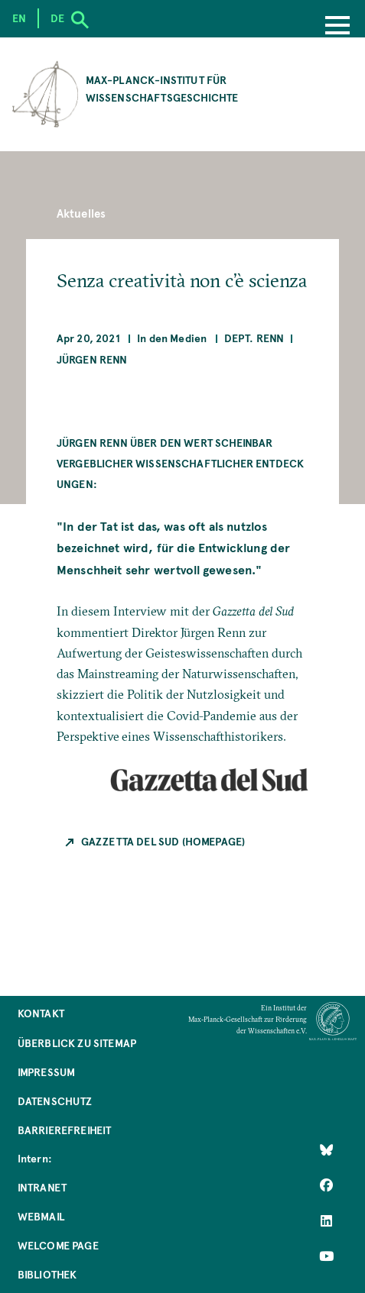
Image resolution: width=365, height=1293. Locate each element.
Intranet (42, 1187)
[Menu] (337, 26)
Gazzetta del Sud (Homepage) (163, 841)
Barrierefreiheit (65, 1130)
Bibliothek (47, 1274)
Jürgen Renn (92, 359)
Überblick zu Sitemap (77, 1043)
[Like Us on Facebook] (326, 1185)
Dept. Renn (254, 338)
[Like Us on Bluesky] (326, 1150)
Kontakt (41, 1013)
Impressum (46, 1072)
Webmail (41, 1216)
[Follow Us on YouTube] (326, 1256)
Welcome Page (58, 1245)
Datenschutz (55, 1101)
